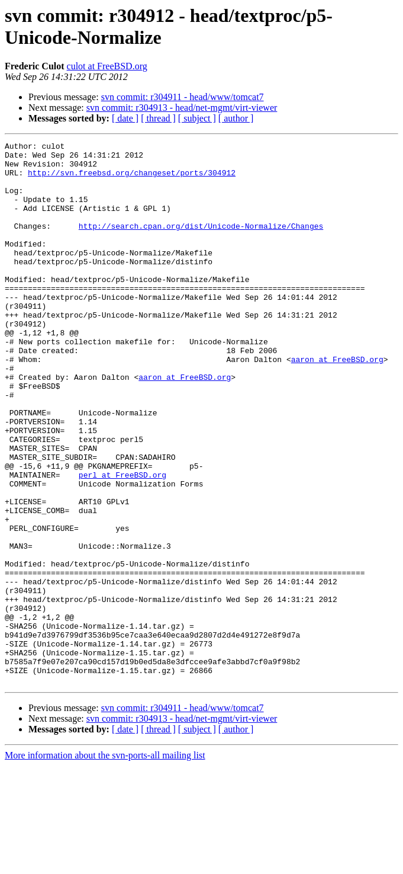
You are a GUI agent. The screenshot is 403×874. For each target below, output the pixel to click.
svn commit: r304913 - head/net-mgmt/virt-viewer (182, 108)
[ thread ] (158, 118)
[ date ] (125, 118)
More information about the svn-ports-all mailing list (105, 864)
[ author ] (236, 118)
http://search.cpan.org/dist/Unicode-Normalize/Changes (201, 243)
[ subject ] (197, 118)
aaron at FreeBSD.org (337, 403)
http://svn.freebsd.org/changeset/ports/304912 (132, 179)
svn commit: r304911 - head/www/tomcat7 (182, 97)
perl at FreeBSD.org (122, 542)
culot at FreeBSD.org (107, 66)
